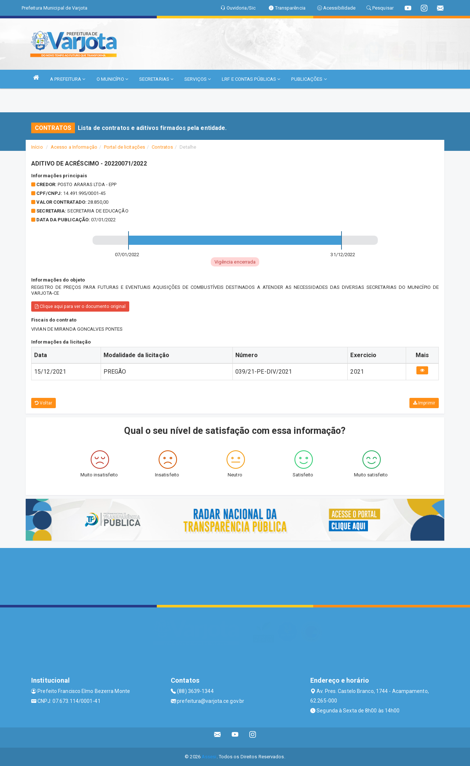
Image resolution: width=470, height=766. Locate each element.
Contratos (162, 147)
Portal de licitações (124, 147)
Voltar (43, 403)
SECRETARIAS (156, 79)
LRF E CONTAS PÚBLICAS (251, 79)
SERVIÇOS (197, 79)
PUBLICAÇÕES (308, 79)
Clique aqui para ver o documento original (80, 306)
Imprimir (424, 403)
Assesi (209, 756)
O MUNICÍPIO (112, 79)
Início (37, 147)
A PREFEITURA (67, 79)
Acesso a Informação (74, 147)
